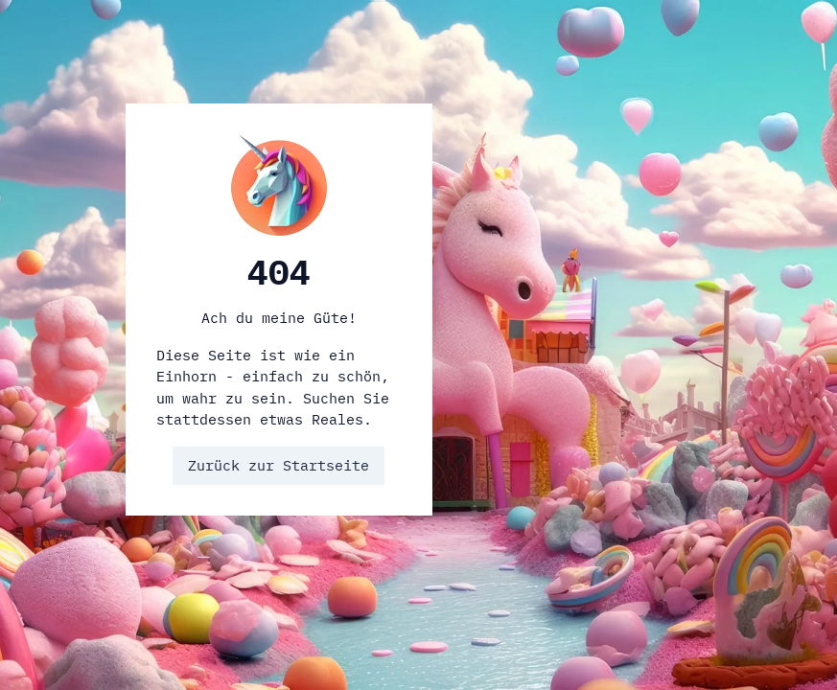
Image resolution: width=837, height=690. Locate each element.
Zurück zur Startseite (278, 465)
